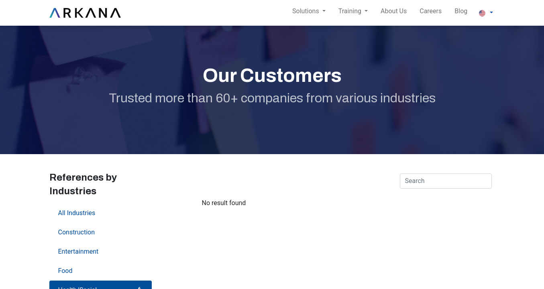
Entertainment (100, 251)
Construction (100, 232)
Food (100, 270)
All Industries (100, 212)
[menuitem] (394, 13)
